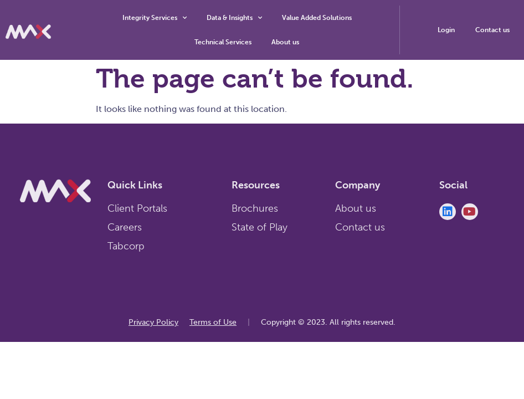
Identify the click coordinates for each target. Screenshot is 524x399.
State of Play (259, 227)
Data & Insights (234, 17)
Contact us (360, 227)
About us (285, 42)
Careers (124, 227)
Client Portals (137, 208)
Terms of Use (213, 322)
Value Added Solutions (317, 18)
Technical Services (222, 42)
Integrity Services (154, 17)
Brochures (255, 208)
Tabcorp (126, 246)
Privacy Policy (153, 322)
